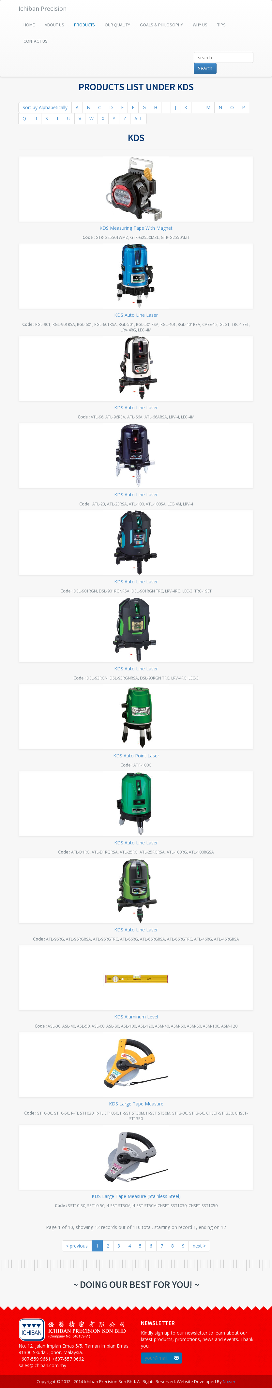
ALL (138, 118)
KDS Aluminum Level (136, 1017)
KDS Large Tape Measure (136, 1104)
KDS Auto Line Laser (136, 315)
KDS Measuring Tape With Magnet (136, 228)
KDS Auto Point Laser (136, 755)
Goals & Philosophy (161, 25)
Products (84, 25)
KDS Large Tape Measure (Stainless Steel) (136, 1196)
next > (199, 1246)
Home (29, 25)
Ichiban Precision (43, 8)
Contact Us (35, 41)
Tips (221, 25)
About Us (54, 25)
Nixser (229, 1381)
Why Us (200, 25)
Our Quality (117, 25)
